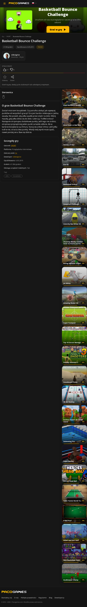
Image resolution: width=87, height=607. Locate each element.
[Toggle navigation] (4, 3)
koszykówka (17, 176)
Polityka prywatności (28, 598)
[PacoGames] (14, 592)
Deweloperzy (59, 598)
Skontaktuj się (6, 598)
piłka (7, 176)
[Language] (34, 3)
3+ (16, 153)
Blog (50, 598)
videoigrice (17, 157)
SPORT (13, 145)
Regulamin (43, 598)
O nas (16, 598)
